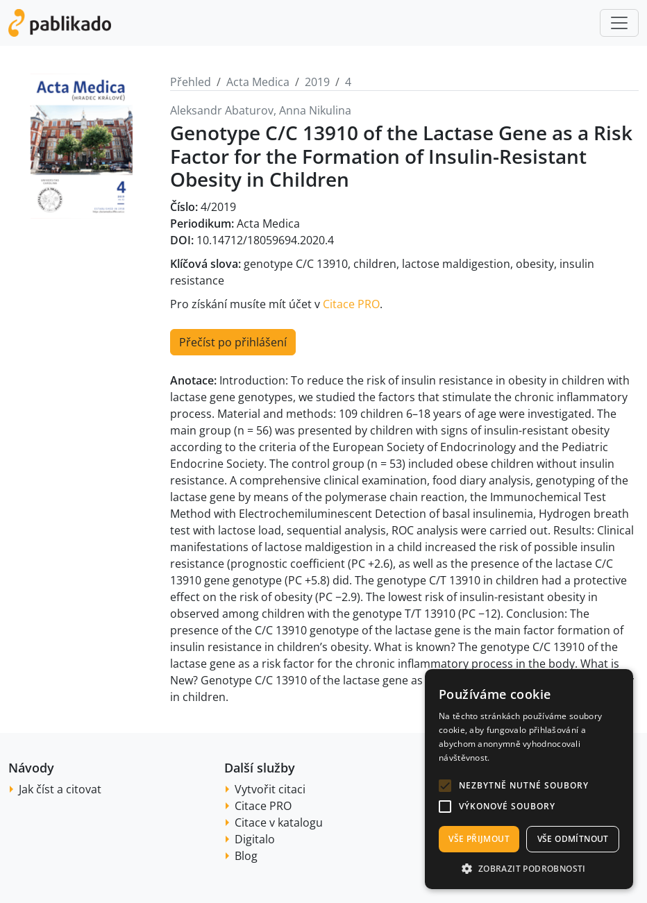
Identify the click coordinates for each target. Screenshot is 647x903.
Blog (246, 855)
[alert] (529, 779)
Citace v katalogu (279, 822)
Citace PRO (351, 304)
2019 (317, 82)
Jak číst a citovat (60, 789)
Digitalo (255, 839)
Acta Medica (257, 82)
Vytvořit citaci (270, 789)
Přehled (190, 82)
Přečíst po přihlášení (233, 342)
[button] (445, 786)
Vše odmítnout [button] (573, 839)
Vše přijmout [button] (479, 839)
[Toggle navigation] (619, 23)
